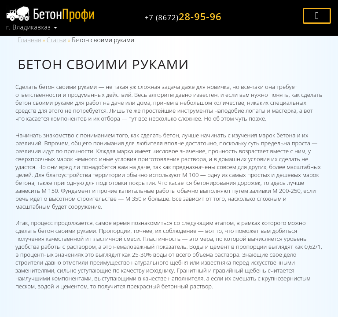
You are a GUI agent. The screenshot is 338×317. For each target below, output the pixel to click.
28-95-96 (182, 16)
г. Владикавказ (28, 27)
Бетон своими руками (103, 40)
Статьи (56, 40)
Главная (29, 40)
